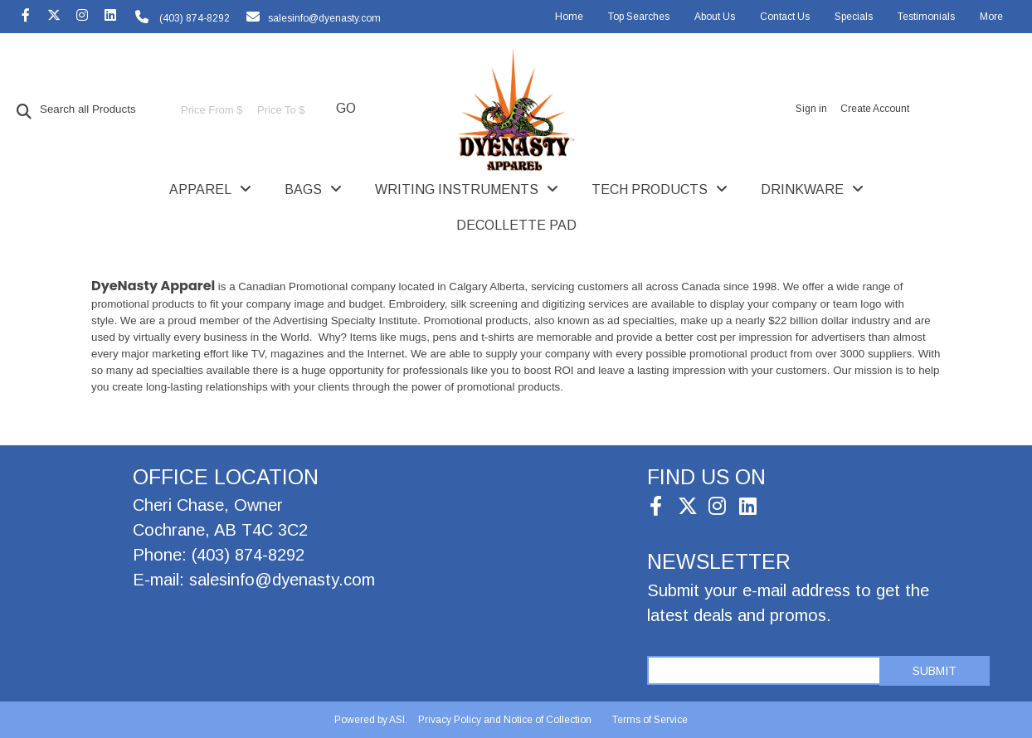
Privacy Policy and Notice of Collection (504, 720)
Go (346, 108)
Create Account (874, 108)
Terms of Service (650, 720)
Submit (935, 670)
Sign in (811, 108)
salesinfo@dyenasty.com (324, 18)
